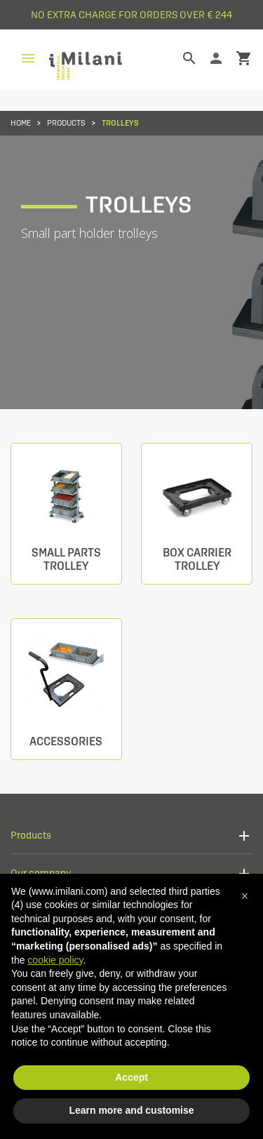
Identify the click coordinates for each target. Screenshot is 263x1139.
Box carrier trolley (197, 559)
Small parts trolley (66, 559)
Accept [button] (131, 1077)
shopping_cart (244, 58)
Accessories (65, 741)
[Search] (179, 58)
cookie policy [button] (55, 960)
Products (31, 835)
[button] (245, 896)
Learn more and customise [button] (131, 1110)
